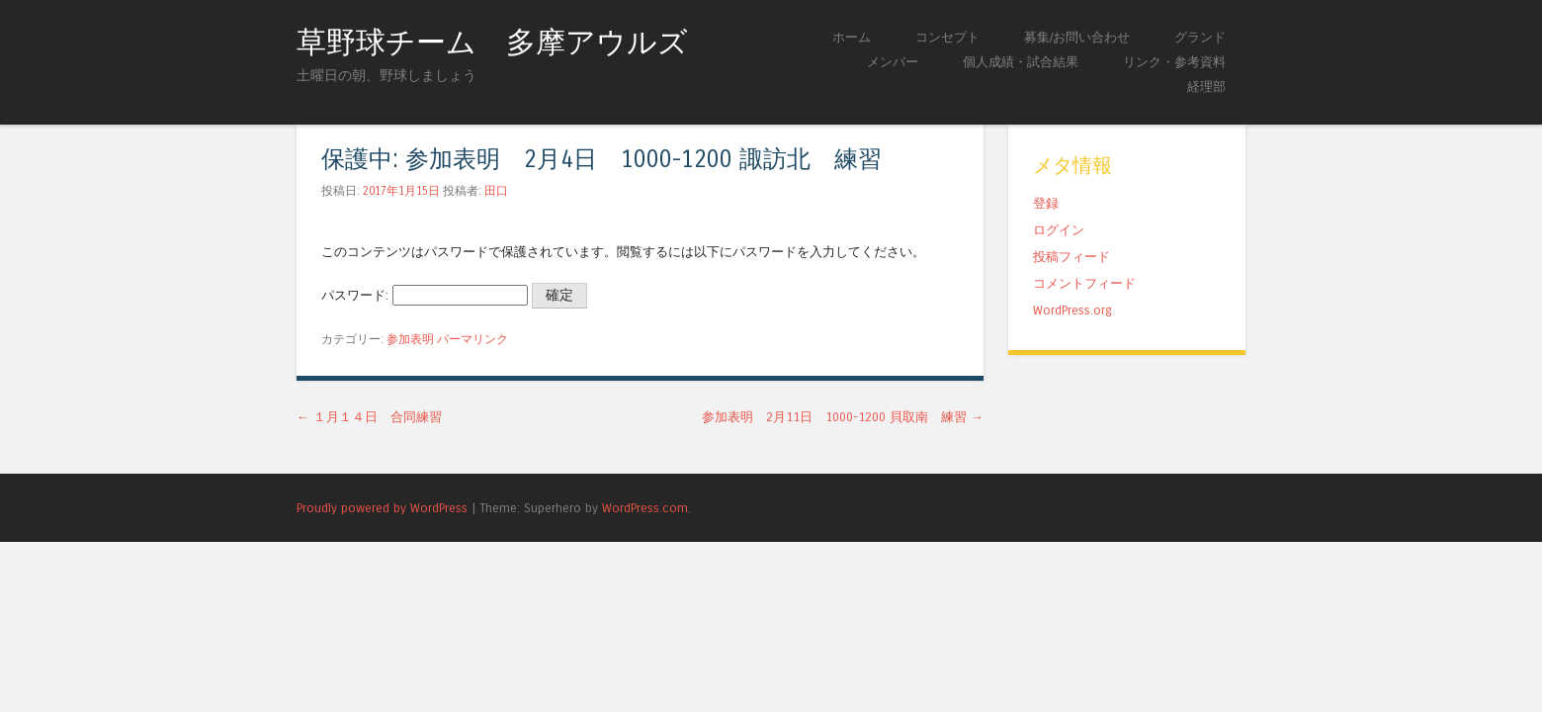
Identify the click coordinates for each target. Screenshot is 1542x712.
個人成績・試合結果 (1020, 61)
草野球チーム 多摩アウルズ (492, 42)
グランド (1200, 37)
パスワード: (424, 295)
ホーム (851, 37)
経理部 (1206, 86)
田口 (496, 191)
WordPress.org (1072, 310)
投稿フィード (1071, 256)
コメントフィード (1084, 283)
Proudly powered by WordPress (382, 507)
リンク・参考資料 (1174, 61)
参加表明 (410, 339)
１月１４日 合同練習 (369, 416)
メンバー (892, 61)
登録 (1046, 203)
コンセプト (947, 37)
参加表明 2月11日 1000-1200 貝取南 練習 (843, 416)
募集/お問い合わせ (1077, 37)
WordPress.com (645, 507)
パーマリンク (472, 339)
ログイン (1058, 229)
